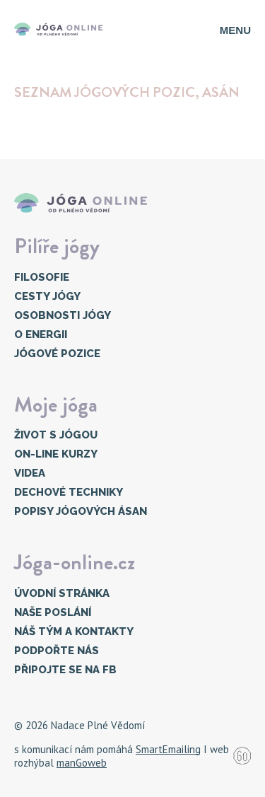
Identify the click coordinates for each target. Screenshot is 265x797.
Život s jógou (56, 435)
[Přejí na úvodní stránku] (60, 30)
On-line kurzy (56, 454)
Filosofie (41, 277)
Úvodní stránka (62, 593)
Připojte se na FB (65, 669)
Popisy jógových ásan (80, 511)
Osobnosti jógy (62, 315)
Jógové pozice (57, 353)
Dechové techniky (68, 492)
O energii (40, 334)
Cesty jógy (47, 296)
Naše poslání (52, 612)
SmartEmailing (168, 749)
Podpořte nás (56, 650)
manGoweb (82, 762)
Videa (29, 473)
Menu (235, 30)
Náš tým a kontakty (74, 631)
